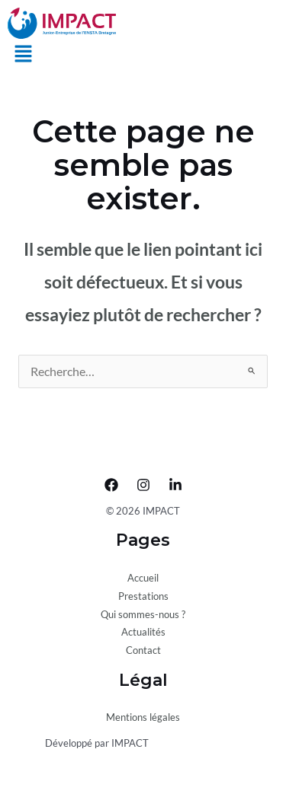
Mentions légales (143, 717)
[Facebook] (111, 485)
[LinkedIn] (175, 485)
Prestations (143, 596)
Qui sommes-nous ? (143, 614)
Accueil (143, 578)
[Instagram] (143, 485)
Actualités (143, 632)
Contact (143, 650)
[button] (23, 55)
